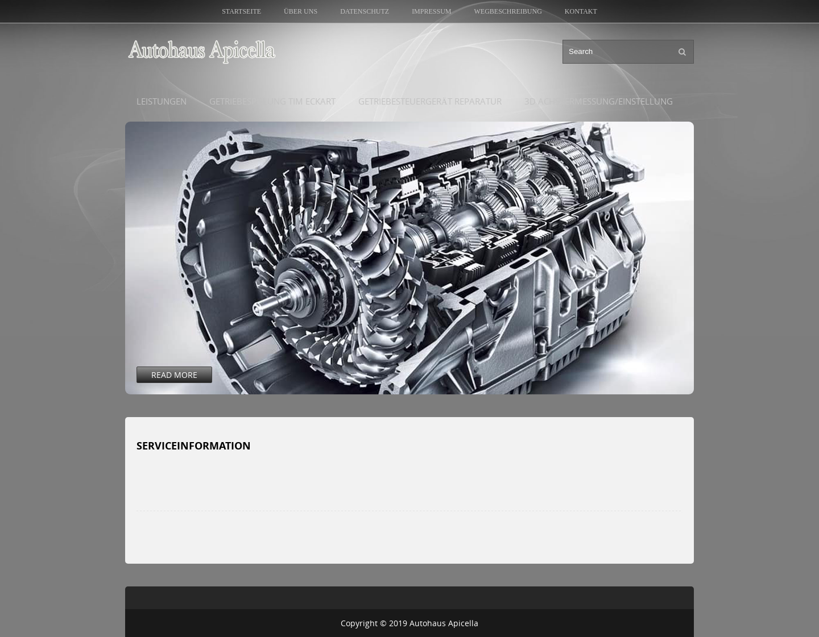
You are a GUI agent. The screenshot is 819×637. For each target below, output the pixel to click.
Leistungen (161, 101)
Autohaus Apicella (444, 623)
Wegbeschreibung (507, 11)
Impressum (431, 11)
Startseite (241, 11)
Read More (174, 374)
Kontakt (581, 11)
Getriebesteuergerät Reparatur (430, 101)
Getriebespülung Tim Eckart (272, 101)
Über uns (300, 11)
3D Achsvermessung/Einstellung (598, 101)
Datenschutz (364, 11)
